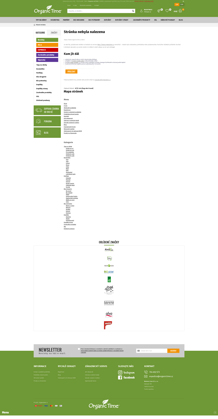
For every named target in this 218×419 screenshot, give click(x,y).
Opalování (69, 172)
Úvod (68, 5)
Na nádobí (69, 193)
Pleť (67, 159)
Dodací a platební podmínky (42, 372)
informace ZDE (149, 1)
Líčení (68, 163)
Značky (54, 32)
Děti (67, 170)
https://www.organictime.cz (105, 44)
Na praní (68, 191)
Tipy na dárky (41, 20)
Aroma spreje (70, 183)
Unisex (68, 181)
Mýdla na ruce (70, 200)
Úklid (67, 194)
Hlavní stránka (40, 24)
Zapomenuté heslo (90, 381)
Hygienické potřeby (72, 198)
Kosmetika (55, 20)
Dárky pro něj (70, 150)
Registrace (61, 372)
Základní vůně (70, 185)
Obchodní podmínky (85, 5)
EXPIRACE (42, 50)
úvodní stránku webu (78, 61)
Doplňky (107, 20)
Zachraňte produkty (141, 20)
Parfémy (66, 20)
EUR (182, 4)
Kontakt (96, 5)
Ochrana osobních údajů (92, 375)
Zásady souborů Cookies (92, 378)
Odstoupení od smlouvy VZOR (67, 378)
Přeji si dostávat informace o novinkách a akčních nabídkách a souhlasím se (102, 350)
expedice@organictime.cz (103, 80)
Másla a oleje (70, 205)
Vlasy (67, 165)
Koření (68, 211)
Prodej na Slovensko (40, 381)
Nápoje (68, 207)
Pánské (68, 180)
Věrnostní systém (39, 378)
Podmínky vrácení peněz (41, 375)
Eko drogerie (78, 20)
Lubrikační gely (70, 174)
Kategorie (40, 32)
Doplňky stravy (121, 20)
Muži (67, 168)
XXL (155, 20)
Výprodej (41, 60)
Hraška (68, 209)
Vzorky (68, 187)
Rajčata (68, 213)
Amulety (68, 217)
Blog (181, 20)
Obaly (67, 218)
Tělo (67, 161)
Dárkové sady (70, 154)
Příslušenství (70, 220)
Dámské (68, 178)
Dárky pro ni (69, 148)
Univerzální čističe (71, 196)
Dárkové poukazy (168, 20)
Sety (67, 202)
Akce (40, 45)
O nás (75, 5)
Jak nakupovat (89, 372)
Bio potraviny (94, 20)
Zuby (67, 167)
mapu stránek (74, 62)
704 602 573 (154, 372)
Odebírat (173, 351)
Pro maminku (70, 152)
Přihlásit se (147, 12)
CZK (177, 4)
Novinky (41, 40)
